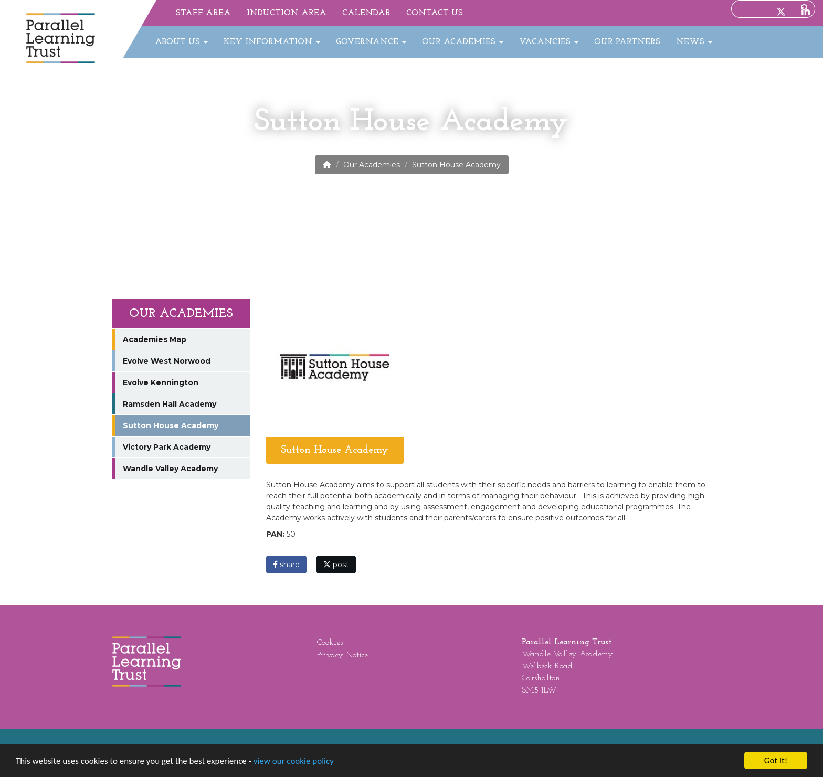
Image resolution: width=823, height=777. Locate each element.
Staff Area (203, 13)
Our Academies (462, 42)
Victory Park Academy (166, 447)
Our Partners (627, 42)
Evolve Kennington (160, 382)
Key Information (272, 42)
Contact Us (434, 13)
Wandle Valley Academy (170, 468)
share (286, 564)
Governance (371, 42)
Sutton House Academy (170, 425)
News (694, 42)
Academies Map (154, 339)
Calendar (366, 13)
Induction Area (286, 13)
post (336, 564)
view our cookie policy (294, 761)
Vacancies (548, 42)
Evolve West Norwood (166, 361)
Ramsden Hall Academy (169, 404)
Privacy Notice (342, 655)
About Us (181, 42)
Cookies (330, 642)
